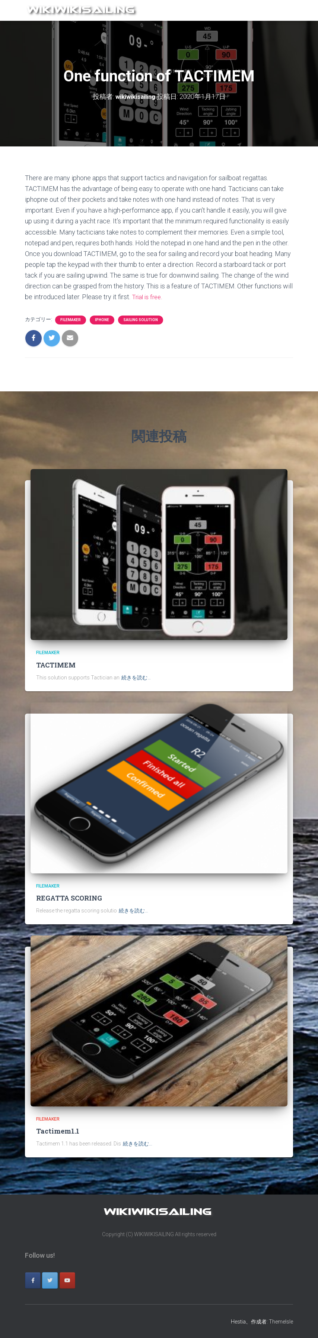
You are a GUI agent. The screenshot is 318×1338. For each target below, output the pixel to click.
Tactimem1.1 (57, 1131)
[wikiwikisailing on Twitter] (50, 1280)
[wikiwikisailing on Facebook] (33, 1280)
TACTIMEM (56, 664)
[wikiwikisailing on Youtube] (67, 1280)
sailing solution (140, 319)
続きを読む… (136, 678)
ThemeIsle (281, 1321)
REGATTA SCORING (69, 897)
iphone (102, 319)
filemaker (70, 319)
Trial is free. (148, 297)
